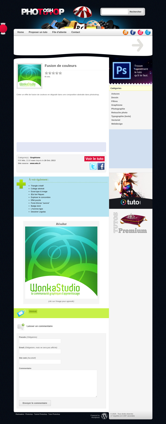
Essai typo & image (39, 191)
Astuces (115, 94)
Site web (23, 358)
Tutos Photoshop (54, 414)
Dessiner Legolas (38, 212)
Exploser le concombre (41, 197)
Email (21, 347)
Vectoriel (115, 120)
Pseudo (22, 337)
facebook (133, 32)
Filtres (114, 101)
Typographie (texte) (121, 116)
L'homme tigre (37, 209)
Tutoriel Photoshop (40, 414)
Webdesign (117, 124)
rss (125, 32)
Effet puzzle (36, 200)
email (140, 32)
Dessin (114, 97)
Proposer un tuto (38, 32)
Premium (130, 223)
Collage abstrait (37, 189)
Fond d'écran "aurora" (40, 203)
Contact (75, 32)
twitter (148, 32)
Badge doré (36, 206)
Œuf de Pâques (37, 194)
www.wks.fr (35, 163)
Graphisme (35, 157)
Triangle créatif (37, 186)
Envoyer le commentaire (35, 403)
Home (20, 32)
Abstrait (33, 311)
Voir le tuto (94, 159)
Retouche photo (119, 112)
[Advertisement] (69, 45)
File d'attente (59, 32)
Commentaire (25, 368)
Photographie (118, 109)
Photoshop (29, 414)
